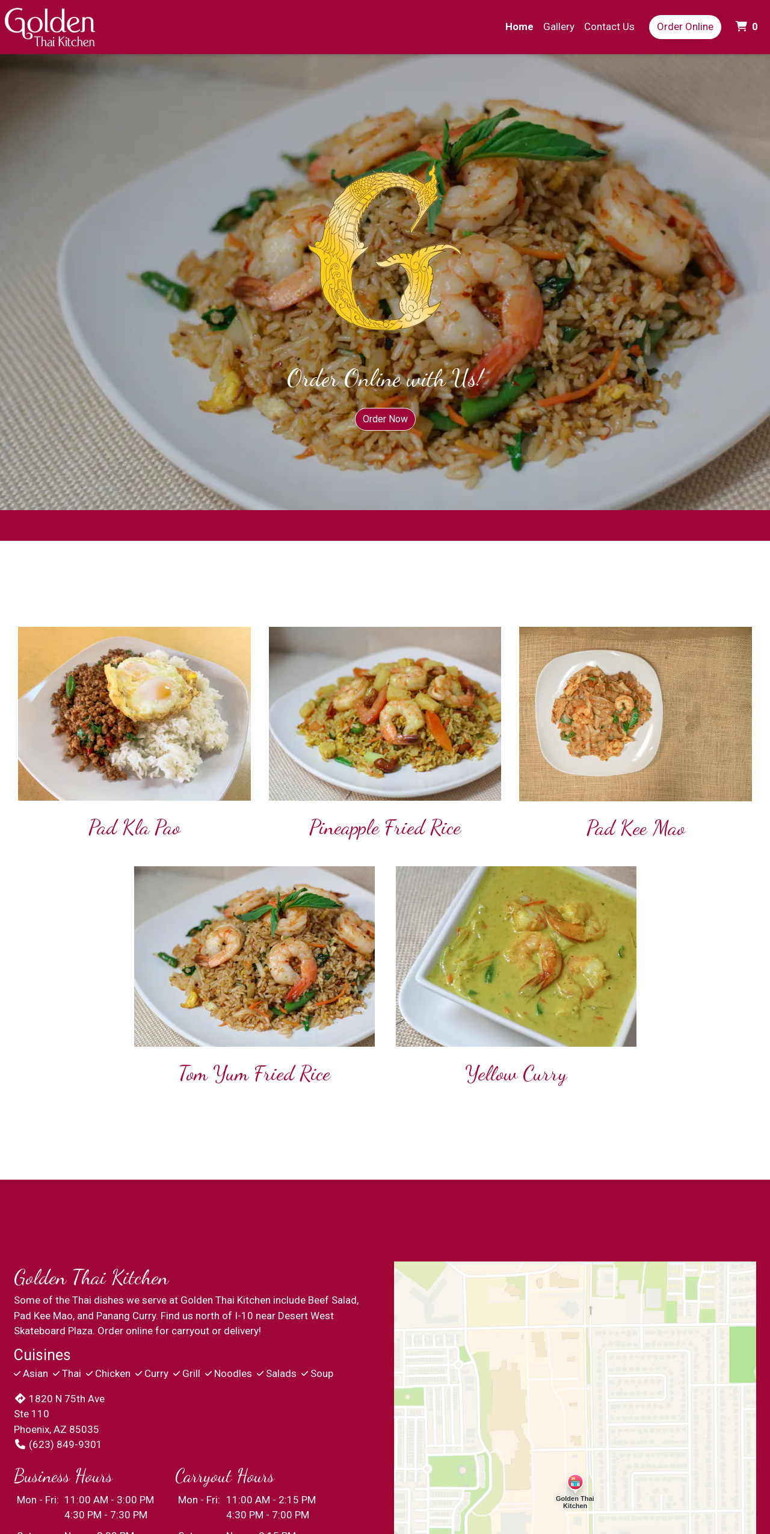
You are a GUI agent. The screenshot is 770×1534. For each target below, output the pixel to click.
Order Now (385, 419)
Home (519, 26)
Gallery (558, 26)
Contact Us (609, 26)
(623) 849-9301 (58, 1444)
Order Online (685, 26)
